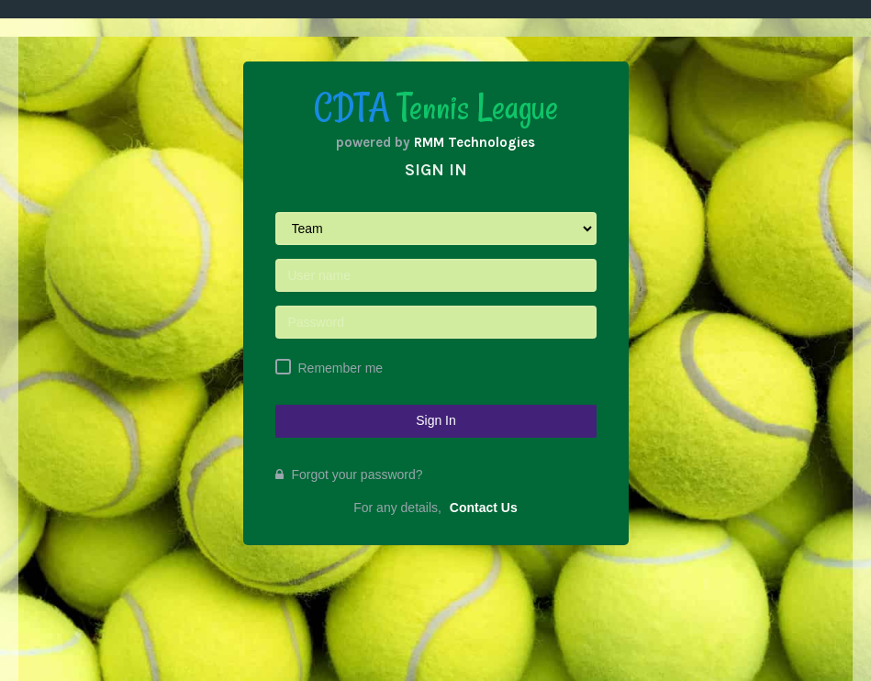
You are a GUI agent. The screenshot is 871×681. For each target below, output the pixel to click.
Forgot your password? (349, 474)
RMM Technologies (474, 142)
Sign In (436, 420)
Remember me (341, 368)
